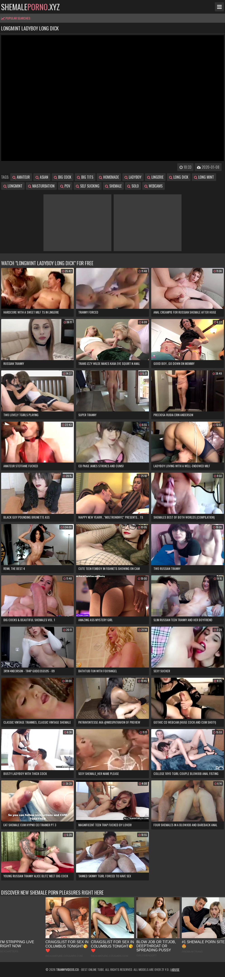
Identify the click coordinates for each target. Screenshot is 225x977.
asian (42, 177)
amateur (21, 177)
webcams (153, 186)
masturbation (41, 186)
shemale (113, 186)
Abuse (175, 969)
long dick (178, 177)
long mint (204, 177)
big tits (85, 177)
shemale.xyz (30, 6)
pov (65, 186)
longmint (12, 186)
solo (133, 186)
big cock (62, 177)
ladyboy (132, 177)
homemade (109, 177)
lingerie (155, 177)
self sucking (87, 186)
